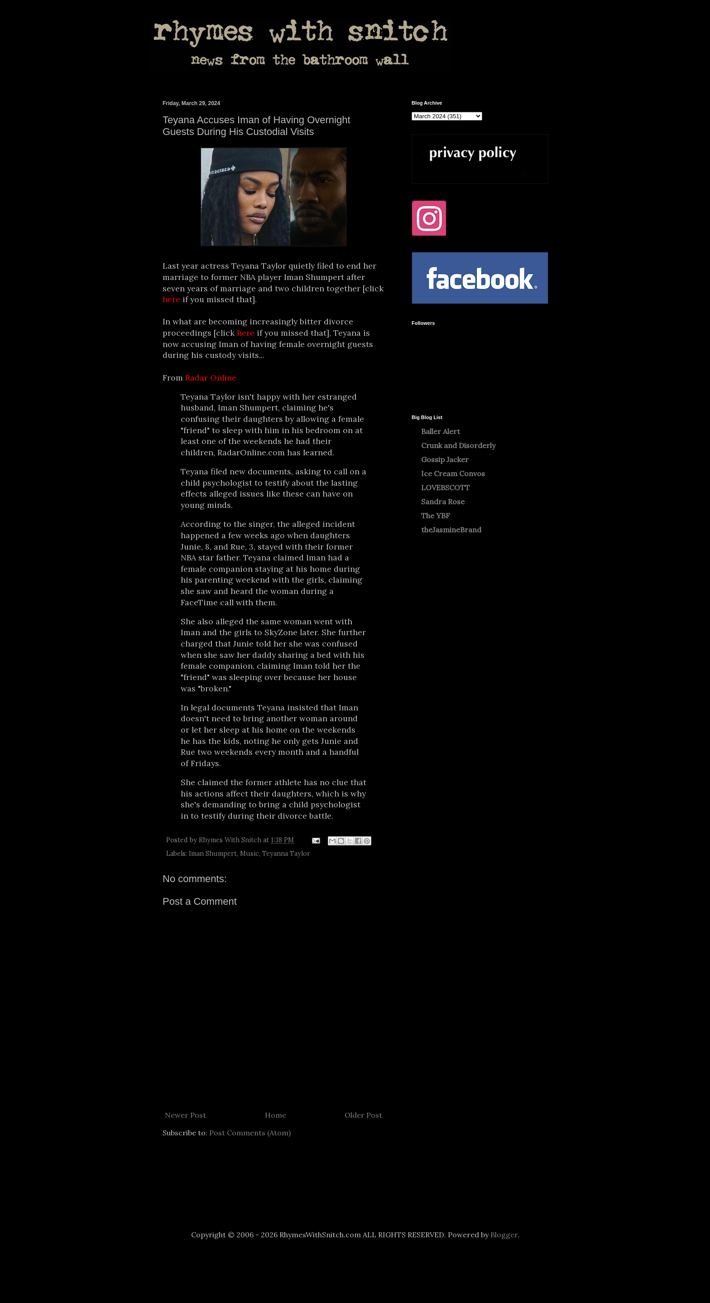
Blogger (504, 1234)
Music (249, 853)
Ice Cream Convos (453, 473)
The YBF (435, 515)
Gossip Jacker (445, 459)
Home (275, 1115)
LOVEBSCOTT (445, 487)
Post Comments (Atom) (250, 1132)
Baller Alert (440, 431)
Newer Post (185, 1115)
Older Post (363, 1115)
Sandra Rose (443, 501)
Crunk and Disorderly (458, 445)
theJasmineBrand (451, 529)
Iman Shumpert (213, 853)
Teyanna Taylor (286, 853)
